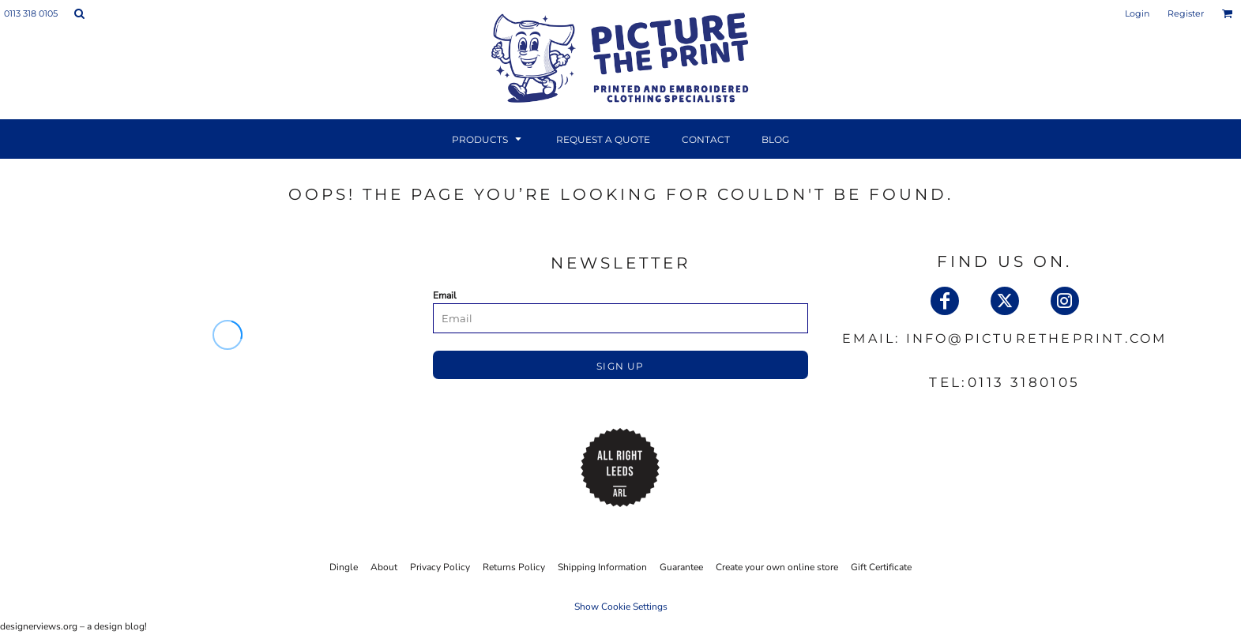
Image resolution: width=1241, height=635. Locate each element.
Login (1137, 13)
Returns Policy (514, 567)
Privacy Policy (440, 567)
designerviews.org (38, 626)
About (383, 567)
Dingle (343, 567)
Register (1186, 13)
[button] (79, 13)
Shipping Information (602, 567)
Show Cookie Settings (621, 606)
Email (445, 295)
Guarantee (681, 567)
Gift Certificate (881, 567)
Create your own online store (777, 567)
